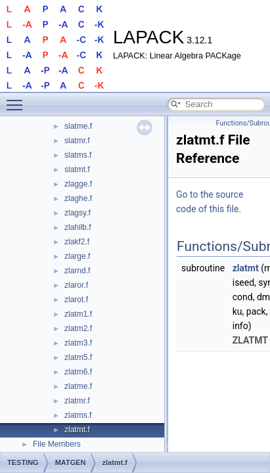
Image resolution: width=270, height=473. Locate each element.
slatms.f (77, 155)
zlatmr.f (77, 400)
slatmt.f (77, 169)
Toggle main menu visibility (18, 99)
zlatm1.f (78, 314)
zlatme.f (78, 386)
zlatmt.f (77, 429)
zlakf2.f (76, 241)
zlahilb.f (77, 227)
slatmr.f (77, 140)
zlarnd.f (77, 270)
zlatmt (246, 268)
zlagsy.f (77, 212)
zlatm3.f (78, 343)
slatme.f (78, 126)
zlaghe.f (78, 198)
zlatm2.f (78, 328)
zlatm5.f (78, 357)
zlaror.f (76, 285)
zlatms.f (77, 415)
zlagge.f (78, 184)
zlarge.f (77, 256)
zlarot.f (76, 299)
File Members (57, 444)
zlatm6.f (78, 371)
